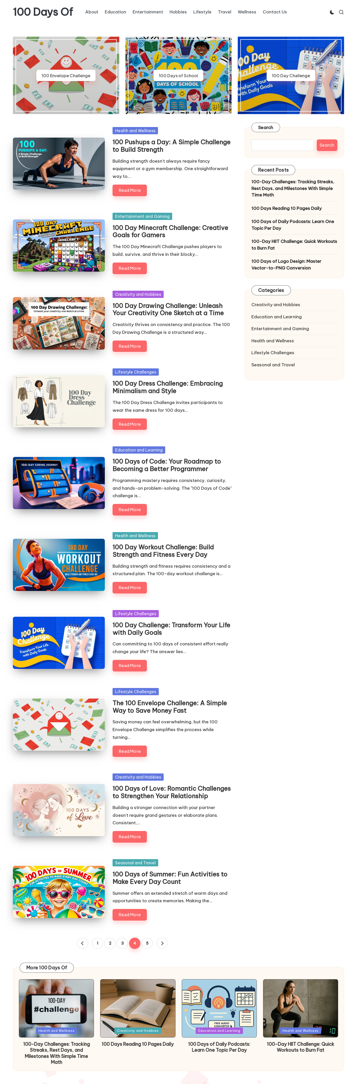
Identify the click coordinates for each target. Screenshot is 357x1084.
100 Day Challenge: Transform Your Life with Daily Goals (171, 628)
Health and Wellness (135, 130)
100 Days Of (43, 12)
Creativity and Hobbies (138, 294)
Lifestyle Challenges (135, 372)
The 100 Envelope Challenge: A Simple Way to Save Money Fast (170, 706)
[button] (82, 943)
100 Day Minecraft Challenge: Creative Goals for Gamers (170, 231)
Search (265, 127)
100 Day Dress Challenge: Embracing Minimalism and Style (168, 387)
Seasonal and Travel (135, 862)
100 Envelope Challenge (66, 75)
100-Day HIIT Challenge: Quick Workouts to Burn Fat (294, 245)
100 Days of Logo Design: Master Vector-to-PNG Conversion (286, 264)
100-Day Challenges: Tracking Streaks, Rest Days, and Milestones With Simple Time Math (292, 188)
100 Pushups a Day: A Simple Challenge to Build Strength (172, 145)
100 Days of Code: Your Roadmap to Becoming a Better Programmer (167, 465)
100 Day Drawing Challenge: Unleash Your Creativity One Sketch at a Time (168, 309)
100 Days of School (178, 75)
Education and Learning (139, 450)
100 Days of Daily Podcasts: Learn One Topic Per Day (292, 225)
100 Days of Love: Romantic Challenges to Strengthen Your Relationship (172, 792)
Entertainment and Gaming (142, 216)
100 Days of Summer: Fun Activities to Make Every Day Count (170, 877)
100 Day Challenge (291, 75)
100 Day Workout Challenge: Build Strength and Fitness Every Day (163, 550)
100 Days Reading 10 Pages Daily (286, 208)
